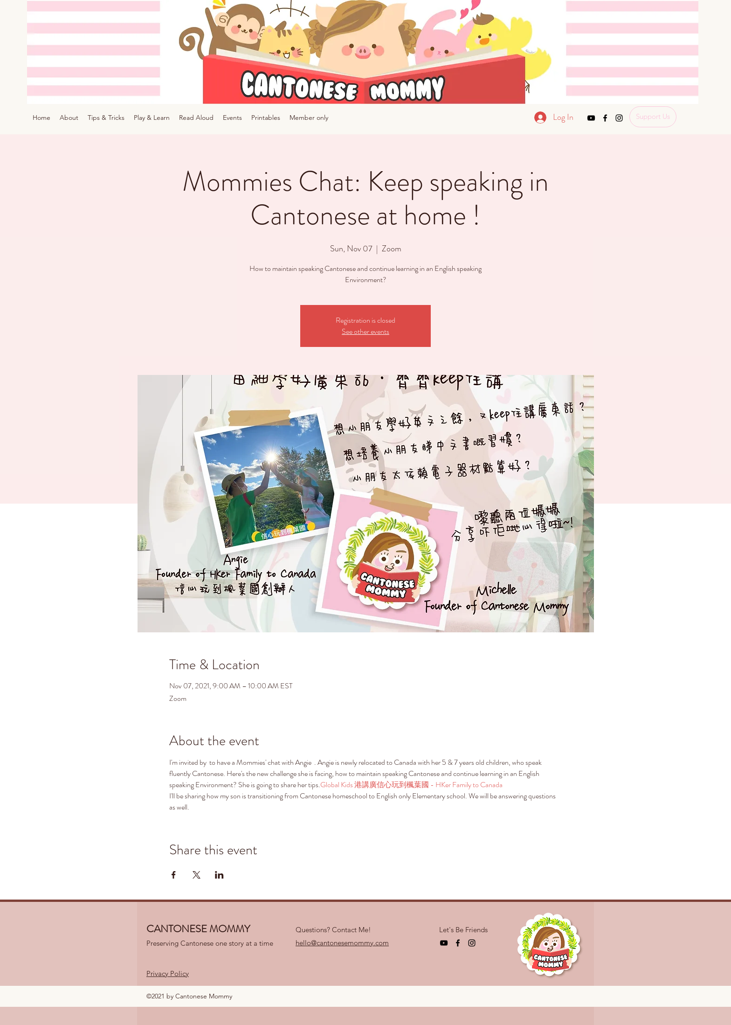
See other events (365, 331)
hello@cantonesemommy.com (342, 942)
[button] (309, 118)
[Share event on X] (196, 875)
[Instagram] (619, 118)
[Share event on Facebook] (173, 875)
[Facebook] (605, 118)
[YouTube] (591, 118)
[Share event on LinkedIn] (219, 875)
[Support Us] (652, 116)
